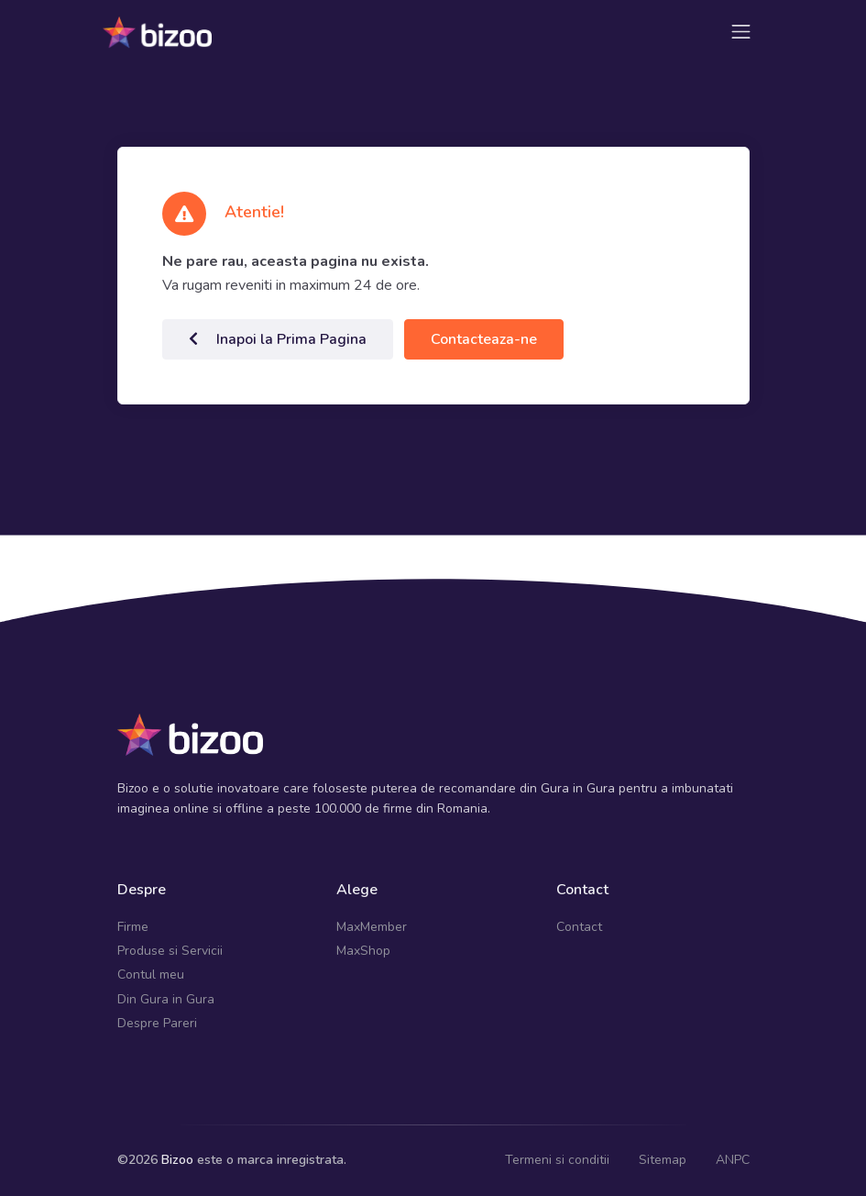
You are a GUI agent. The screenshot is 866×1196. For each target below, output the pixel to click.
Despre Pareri (157, 1023)
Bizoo (177, 1159)
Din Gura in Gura (165, 999)
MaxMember (371, 927)
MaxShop (363, 950)
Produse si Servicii (170, 950)
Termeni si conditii (557, 1159)
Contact (579, 927)
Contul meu (150, 974)
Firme (132, 927)
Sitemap (662, 1159)
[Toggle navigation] (741, 32)
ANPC (733, 1159)
